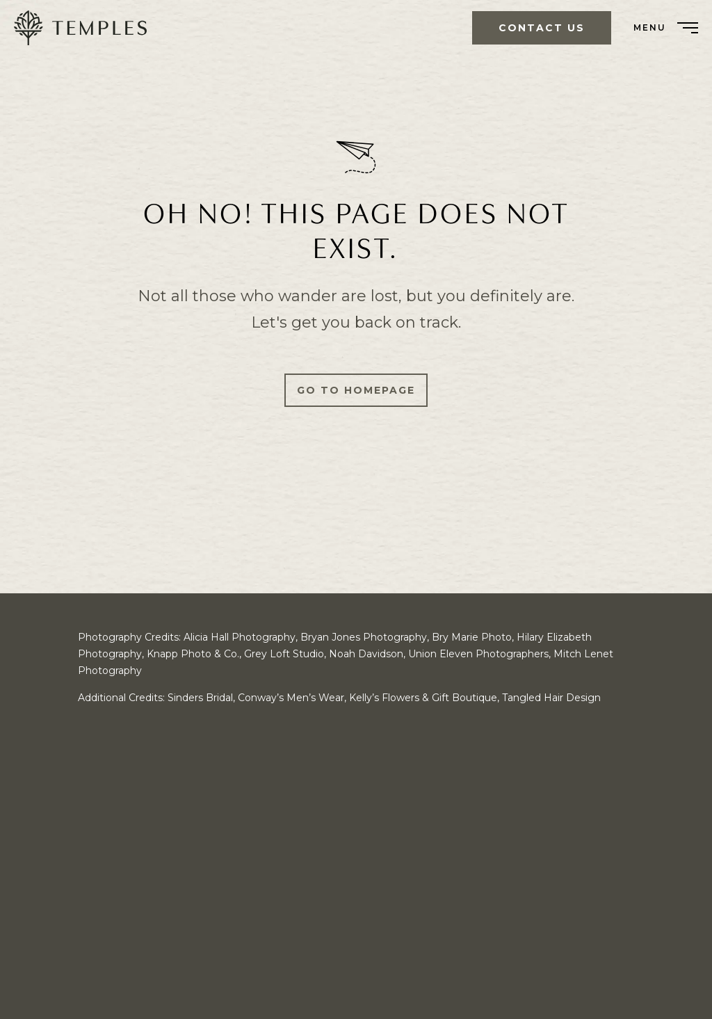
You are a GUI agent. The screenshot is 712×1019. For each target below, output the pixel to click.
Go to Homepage (356, 390)
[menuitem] (85, 27)
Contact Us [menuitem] (542, 28)
